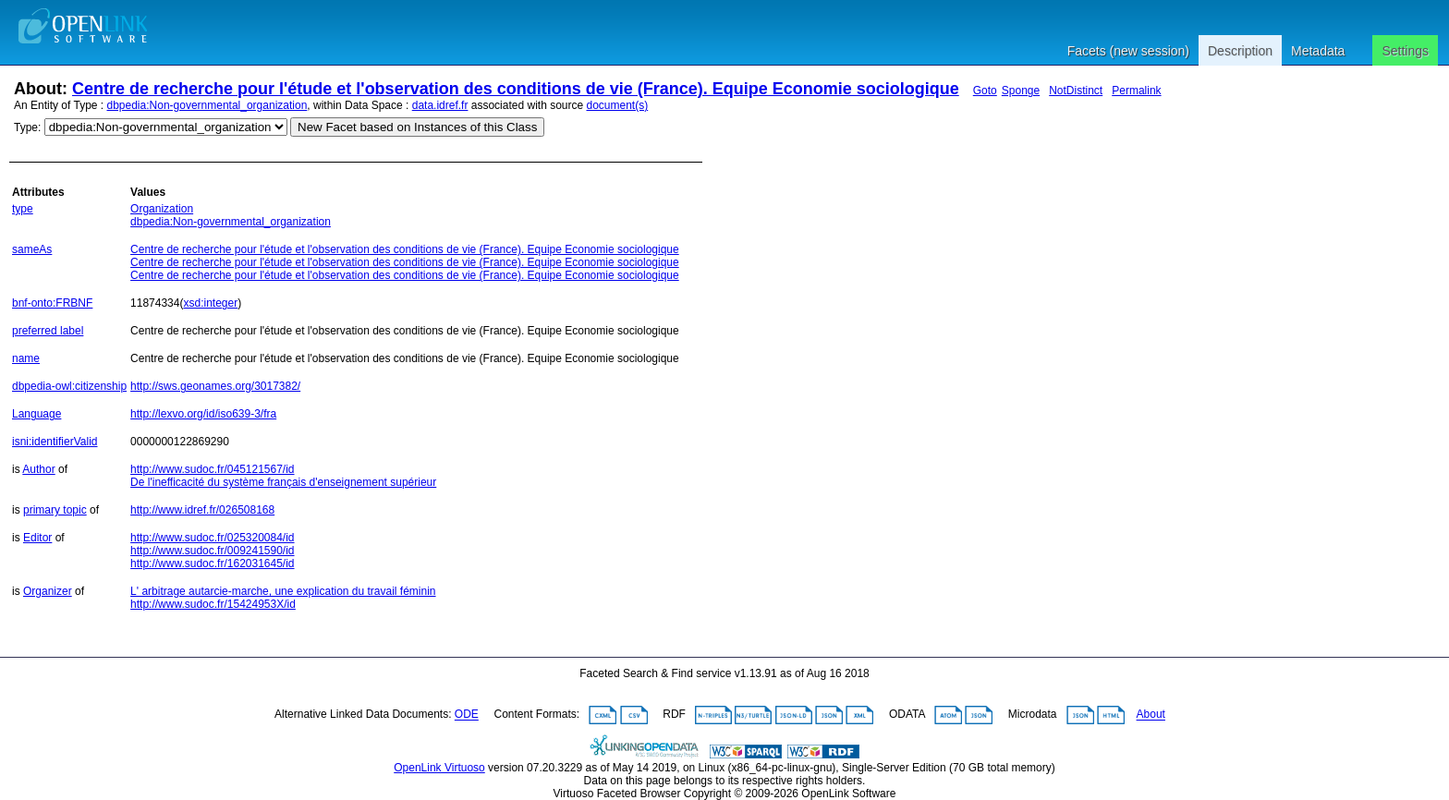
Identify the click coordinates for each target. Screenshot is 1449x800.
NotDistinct (1075, 90)
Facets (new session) (1128, 50)
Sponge (1021, 90)
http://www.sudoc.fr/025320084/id (212, 537)
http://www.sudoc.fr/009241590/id (212, 550)
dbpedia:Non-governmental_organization (207, 105)
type (22, 208)
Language (36, 413)
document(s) (617, 105)
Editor (37, 537)
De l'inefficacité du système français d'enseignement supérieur (283, 482)
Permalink (1136, 90)
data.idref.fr (440, 105)
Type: (27, 127)
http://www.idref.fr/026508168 (202, 509)
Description (1240, 50)
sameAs (32, 249)
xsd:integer (210, 303)
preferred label (47, 330)
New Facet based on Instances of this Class (417, 127)
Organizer (47, 591)
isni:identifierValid (55, 441)
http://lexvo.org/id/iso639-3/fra (203, 413)
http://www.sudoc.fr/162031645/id (212, 563)
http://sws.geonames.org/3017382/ (215, 386)
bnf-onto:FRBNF (52, 303)
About (1151, 715)
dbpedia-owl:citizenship (69, 386)
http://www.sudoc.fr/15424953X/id (213, 604)
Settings (1405, 50)
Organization (161, 208)
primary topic (55, 509)
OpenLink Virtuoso (439, 767)
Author (38, 469)
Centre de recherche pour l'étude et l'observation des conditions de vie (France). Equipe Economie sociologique (515, 88)
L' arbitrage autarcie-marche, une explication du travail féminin (282, 591)
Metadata (1318, 50)
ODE (467, 715)
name (26, 358)
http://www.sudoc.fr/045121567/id (212, 469)
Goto (985, 90)
